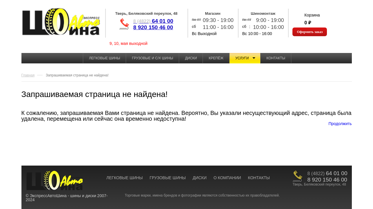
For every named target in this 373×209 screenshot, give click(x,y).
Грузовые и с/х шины (152, 58)
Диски (191, 58)
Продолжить (340, 124)
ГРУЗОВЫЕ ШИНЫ (168, 177)
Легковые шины (104, 58)
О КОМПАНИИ (227, 177)
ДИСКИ (200, 177)
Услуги (242, 58)
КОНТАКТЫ (259, 177)
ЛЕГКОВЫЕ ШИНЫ (124, 177)
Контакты (275, 58)
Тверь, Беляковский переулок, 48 (146, 13)
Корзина (312, 15)
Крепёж (216, 58)
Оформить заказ (310, 32)
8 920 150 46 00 (153, 27)
